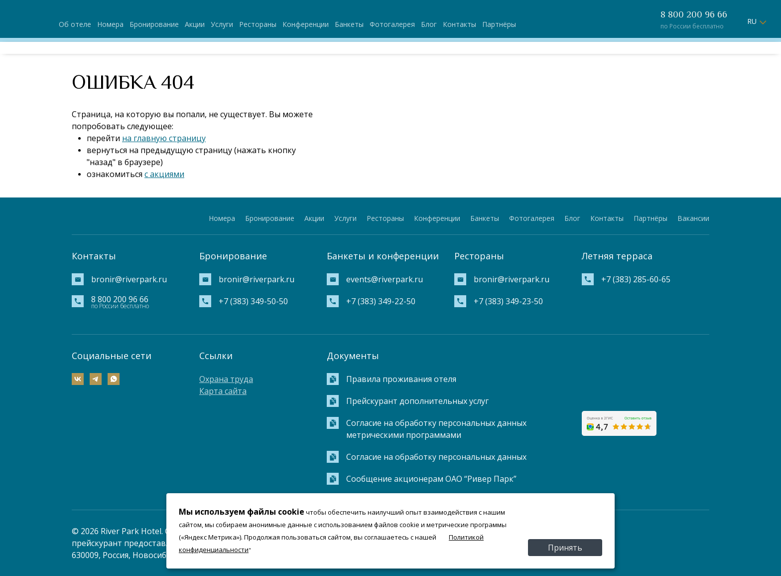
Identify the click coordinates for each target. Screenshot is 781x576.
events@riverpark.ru (384, 279)
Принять (565, 547)
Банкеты (349, 24)
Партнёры (499, 24)
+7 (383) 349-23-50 (508, 301)
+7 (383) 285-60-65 (635, 279)
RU (752, 21)
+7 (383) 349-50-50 (253, 301)
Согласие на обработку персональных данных (436, 456)
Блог (429, 24)
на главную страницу (164, 138)
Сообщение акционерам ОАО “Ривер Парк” (431, 478)
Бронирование (154, 24)
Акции (195, 24)
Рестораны (257, 24)
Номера (110, 24)
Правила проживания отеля (401, 379)
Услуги (222, 24)
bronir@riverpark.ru (129, 279)
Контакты (459, 24)
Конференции (305, 24)
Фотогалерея (392, 24)
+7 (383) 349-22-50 (380, 301)
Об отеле (75, 24)
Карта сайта (223, 390)
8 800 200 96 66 (693, 14)
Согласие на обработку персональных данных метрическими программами (436, 428)
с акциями (164, 174)
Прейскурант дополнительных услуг (417, 400)
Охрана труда (226, 379)
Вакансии (693, 218)
